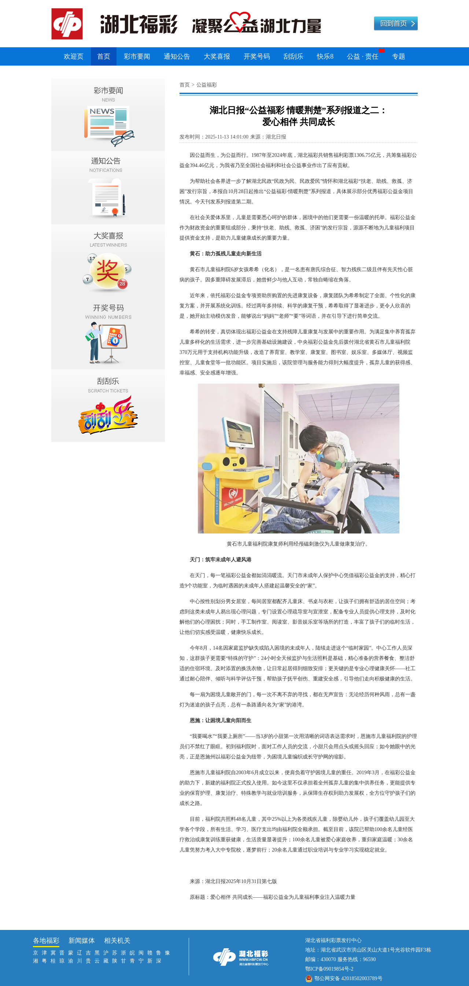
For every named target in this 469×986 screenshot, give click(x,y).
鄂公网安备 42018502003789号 (348, 978)
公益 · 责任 (362, 56)
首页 (103, 56)
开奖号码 (257, 56)
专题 (398, 56)
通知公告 (177, 56)
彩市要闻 (137, 56)
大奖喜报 (217, 56)
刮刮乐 (293, 56)
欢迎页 (74, 56)
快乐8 (325, 56)
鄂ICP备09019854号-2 (329, 969)
